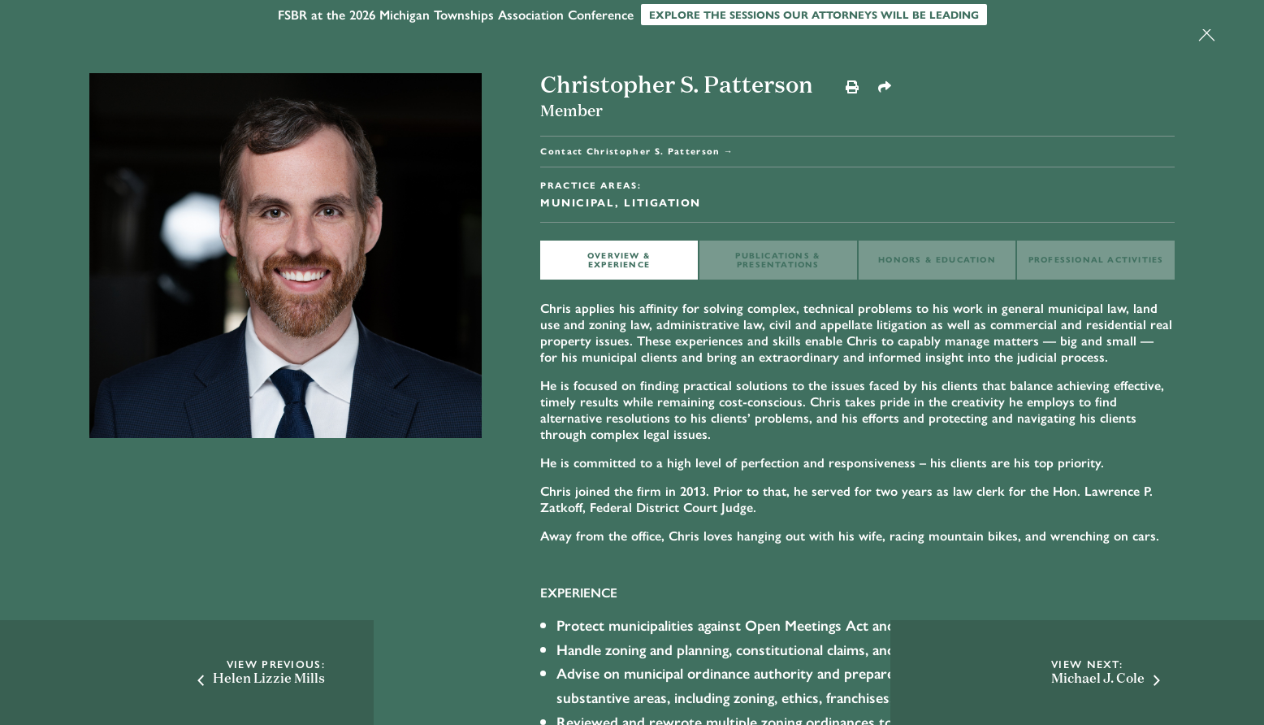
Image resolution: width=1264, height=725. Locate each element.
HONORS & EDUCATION (937, 259)
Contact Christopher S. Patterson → (637, 151)
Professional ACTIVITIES (1096, 259)
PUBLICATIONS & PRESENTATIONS (777, 260)
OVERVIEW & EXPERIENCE (619, 260)
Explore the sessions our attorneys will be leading (814, 14)
